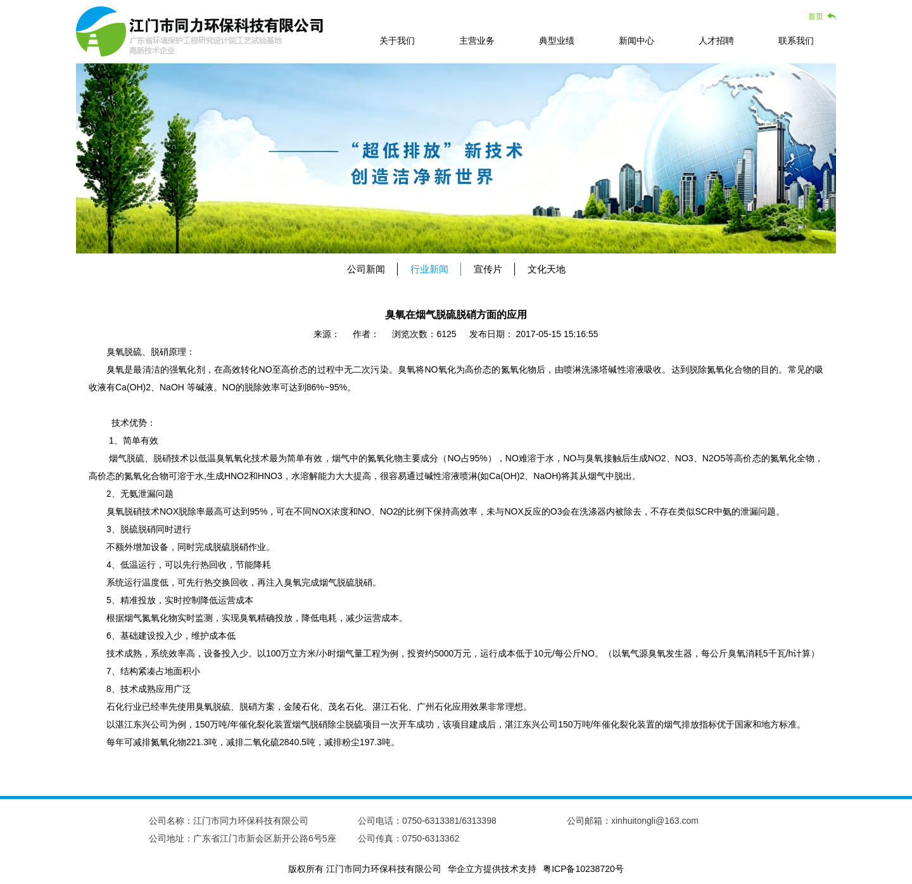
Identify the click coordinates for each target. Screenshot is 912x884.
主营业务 (477, 40)
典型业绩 (556, 40)
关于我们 (397, 40)
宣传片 (488, 269)
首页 (815, 16)
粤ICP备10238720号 (583, 869)
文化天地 (547, 269)
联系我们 (796, 40)
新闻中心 (636, 40)
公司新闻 (366, 269)
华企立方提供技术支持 (492, 869)
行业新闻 (429, 269)
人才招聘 (716, 40)
